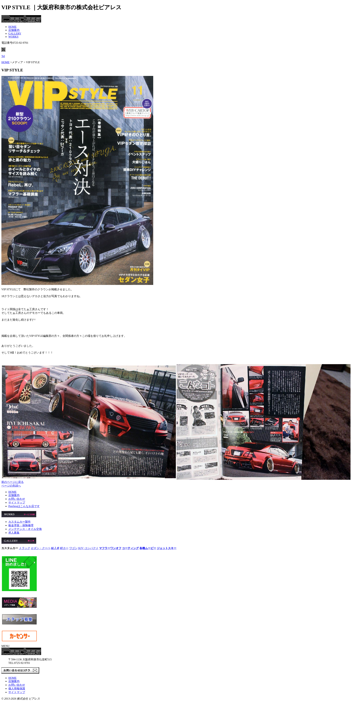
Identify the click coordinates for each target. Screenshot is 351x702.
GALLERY (14, 33)
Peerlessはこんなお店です (24, 506)
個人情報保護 (16, 688)
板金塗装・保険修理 (20, 525)
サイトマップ (16, 502)
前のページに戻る (12, 481)
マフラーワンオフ (110, 548)
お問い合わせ (16, 498)
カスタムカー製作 (19, 521)
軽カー (64, 548)
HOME (12, 26)
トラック (24, 548)
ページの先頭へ (11, 485)
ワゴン (73, 548)
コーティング (130, 548)
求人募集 (14, 532)
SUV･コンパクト (88, 548)
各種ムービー (147, 548)
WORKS (13, 36)
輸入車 (55, 548)
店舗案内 (14, 30)
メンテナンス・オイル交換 (25, 529)
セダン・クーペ (40, 548)
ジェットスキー (166, 548)
